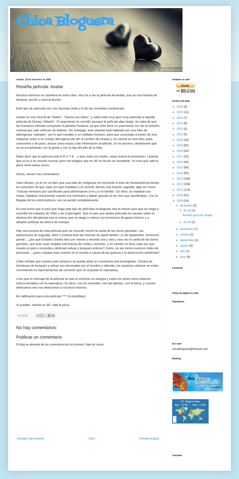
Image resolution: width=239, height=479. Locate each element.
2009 (180, 200)
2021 (180, 134)
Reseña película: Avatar (198, 215)
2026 (180, 106)
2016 (180, 162)
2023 (180, 123)
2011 (180, 189)
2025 (180, 112)
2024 (180, 117)
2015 (180, 167)
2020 (180, 139)
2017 (180, 156)
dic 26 (187, 210)
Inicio (91, 438)
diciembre (186, 205)
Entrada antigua (149, 438)
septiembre (187, 240)
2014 (180, 173)
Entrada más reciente (30, 438)
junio (183, 256)
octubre (185, 234)
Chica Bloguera (65, 22)
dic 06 (187, 222)
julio (183, 251)
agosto (184, 245)
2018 (180, 150)
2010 (180, 195)
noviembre (187, 229)
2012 (180, 184)
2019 (180, 145)
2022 (180, 128)
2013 (180, 178)
